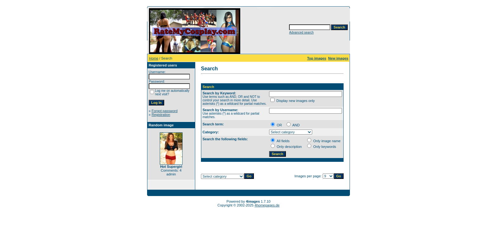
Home (153, 58)
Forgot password (165, 111)
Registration (161, 115)
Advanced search (301, 32)
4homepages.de (267, 205)
